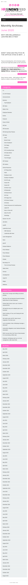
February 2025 (6, 397)
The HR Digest (7, 157)
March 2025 (5, 394)
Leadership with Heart (9, 233)
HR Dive (4, 125)
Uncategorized (22, 49)
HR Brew (6, 147)
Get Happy (6, 145)
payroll (4, 243)
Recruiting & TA (6, 262)
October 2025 (6, 371)
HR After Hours (7, 187)
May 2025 (5, 387)
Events (4, 115)
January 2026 (6, 362)
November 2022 (6, 481)
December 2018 (6, 566)
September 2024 (6, 413)
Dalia (8, 14)
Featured (5, 119)
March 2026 (5, 355)
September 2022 (6, 488)
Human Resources (7, 167)
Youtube (13, 5)
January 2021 (6, 501)
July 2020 (5, 511)
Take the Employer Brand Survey (15, 15)
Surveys (4, 271)
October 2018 (6, 572)
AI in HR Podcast (6, 93)
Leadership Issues (7, 228)
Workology (6, 215)
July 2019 (5, 546)
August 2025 (5, 378)
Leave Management (7, 236)
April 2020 (5, 520)
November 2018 (6, 569)
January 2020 (6, 530)
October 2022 (6, 485)
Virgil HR (5, 278)
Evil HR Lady (7, 180)
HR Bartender (7, 190)
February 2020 (6, 527)
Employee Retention (7, 112)
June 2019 (5, 549)
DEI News (5, 106)
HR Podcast (5, 161)
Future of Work (6, 122)
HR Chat (6, 195)
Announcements (6, 97)
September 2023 (6, 449)
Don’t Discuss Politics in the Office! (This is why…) (13, 54)
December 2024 (6, 404)
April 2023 (5, 465)
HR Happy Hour (7, 197)
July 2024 (5, 420)
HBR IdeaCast (7, 230)
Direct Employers (8, 142)
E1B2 (5, 172)
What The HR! (7, 212)
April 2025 (5, 391)
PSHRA (4, 259)
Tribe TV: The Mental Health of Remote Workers (14, 70)
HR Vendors (5, 164)
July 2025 (5, 381)
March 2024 (5, 433)
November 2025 (6, 368)
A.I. (3, 90)
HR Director (7, 155)
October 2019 (6, 536)
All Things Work (7, 170)
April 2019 (5, 556)
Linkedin (10, 5)
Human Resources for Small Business (12, 205)
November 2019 (6, 533)
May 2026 (5, 349)
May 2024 (5, 426)
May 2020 (5, 517)
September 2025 (6, 374)
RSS (15, 5)
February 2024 (6, 436)
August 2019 (5, 543)
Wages (4, 281)
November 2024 (6, 407)
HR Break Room (8, 192)
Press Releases (6, 256)
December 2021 (6, 494)
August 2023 (5, 452)
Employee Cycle (8, 175)
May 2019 (5, 553)
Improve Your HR (6, 218)
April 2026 (5, 352)
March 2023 (5, 468)
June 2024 (5, 423)
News (4, 239)
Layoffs (4, 225)
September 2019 (6, 540)
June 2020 (5, 514)
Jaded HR (6, 207)
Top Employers (7, 102)
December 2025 (6, 365)
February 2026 (6, 358)
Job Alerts (5, 221)
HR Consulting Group (9, 150)
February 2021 (6, 498)
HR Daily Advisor (8, 152)
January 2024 (6, 439)
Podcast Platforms (7, 246)
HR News (5, 135)
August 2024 (5, 417)
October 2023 (6, 446)
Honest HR (6, 182)
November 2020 (6, 504)
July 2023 (5, 455)
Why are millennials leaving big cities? (10, 36)
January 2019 (6, 562)
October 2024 (6, 410)
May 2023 (5, 462)
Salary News (5, 268)
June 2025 (5, 384)
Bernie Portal (7, 140)
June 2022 (5, 491)
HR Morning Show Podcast (9, 131)
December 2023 (6, 443)
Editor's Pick (5, 109)
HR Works (6, 202)
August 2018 (5, 575)
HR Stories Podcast (8, 200)
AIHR (5, 137)
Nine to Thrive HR (8, 210)
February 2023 (6, 472)
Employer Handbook (8, 177)
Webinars (5, 284)
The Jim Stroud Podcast (9, 265)
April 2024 (5, 430)
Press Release (6, 249)
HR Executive (6, 128)
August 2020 (5, 507)
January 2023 (6, 475)
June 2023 (5, 459)
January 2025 (6, 400)
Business (5, 100)
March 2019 (5, 559)
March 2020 (5, 524)
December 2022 (6, 478)
